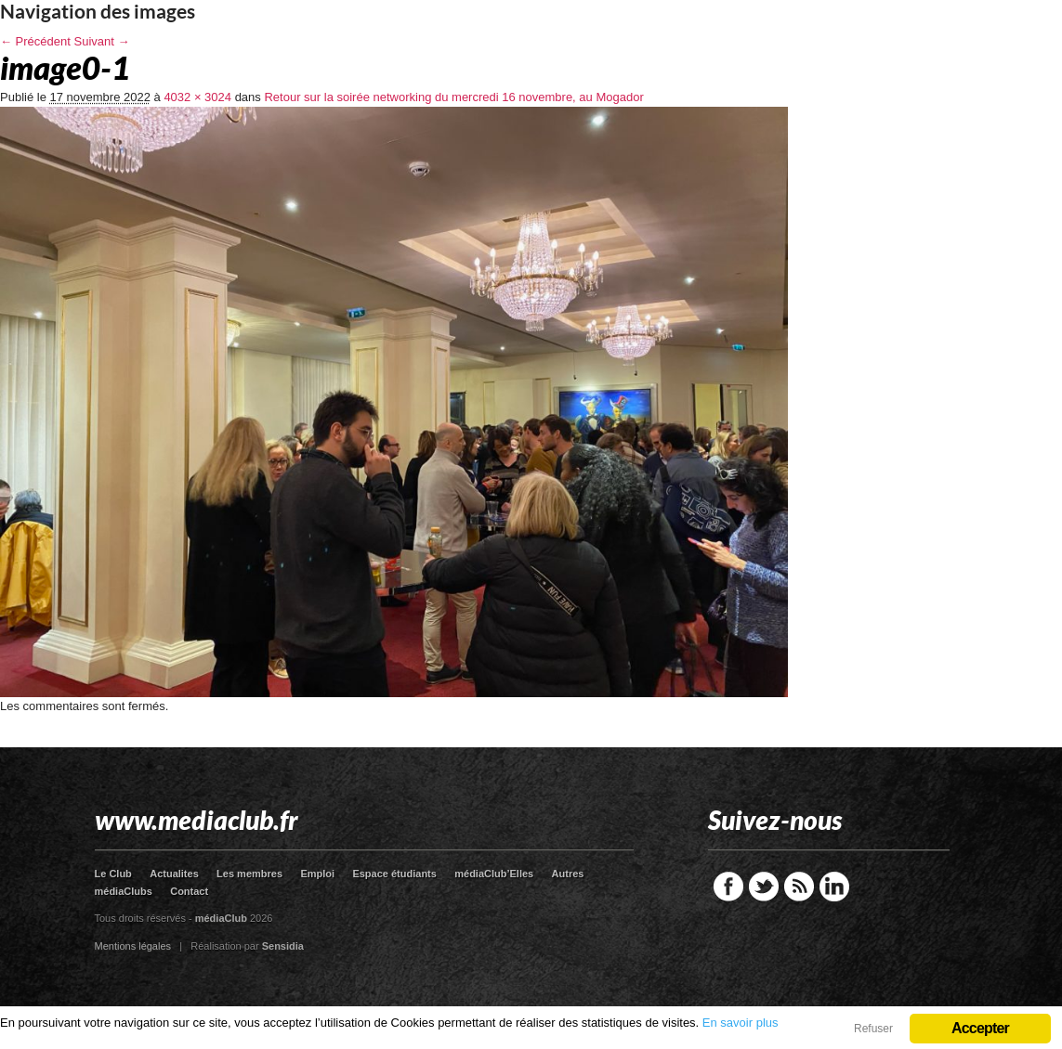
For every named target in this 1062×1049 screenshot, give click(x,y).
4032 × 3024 (197, 97)
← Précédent (35, 41)
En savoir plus (740, 1023)
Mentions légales (133, 946)
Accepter (980, 1028)
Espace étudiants (394, 873)
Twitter (764, 886)
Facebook (728, 886)
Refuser (873, 1028)
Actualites (174, 873)
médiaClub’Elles (493, 873)
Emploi (317, 873)
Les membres (249, 873)
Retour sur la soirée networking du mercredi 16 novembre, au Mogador (453, 97)
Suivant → (102, 41)
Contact (189, 891)
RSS (799, 886)
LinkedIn (834, 886)
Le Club (113, 873)
